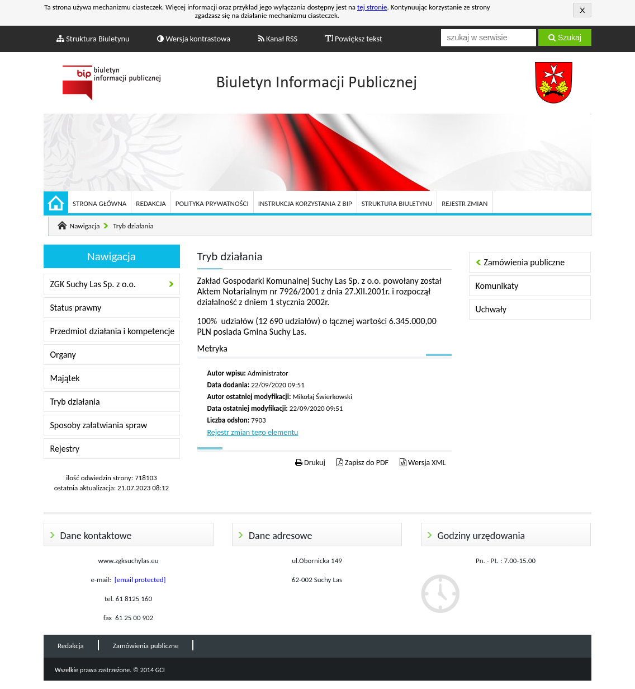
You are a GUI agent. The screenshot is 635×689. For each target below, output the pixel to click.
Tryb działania (133, 226)
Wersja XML (423, 462)
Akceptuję (582, 10)
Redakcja (150, 203)
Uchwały (491, 309)
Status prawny (76, 307)
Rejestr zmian (464, 203)
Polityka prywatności (212, 203)
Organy (63, 354)
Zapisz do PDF (362, 462)
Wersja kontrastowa (193, 39)
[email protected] (140, 579)
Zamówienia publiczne (524, 262)
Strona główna (99, 203)
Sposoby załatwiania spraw (99, 425)
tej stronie (372, 7)
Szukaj (564, 37)
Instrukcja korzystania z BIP (305, 203)
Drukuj (310, 462)
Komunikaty (497, 285)
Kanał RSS (278, 39)
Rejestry (65, 448)
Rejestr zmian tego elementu (252, 432)
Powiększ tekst (353, 39)
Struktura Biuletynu (93, 39)
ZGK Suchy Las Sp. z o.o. (93, 284)
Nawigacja (85, 226)
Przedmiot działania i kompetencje (112, 331)
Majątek (65, 378)
